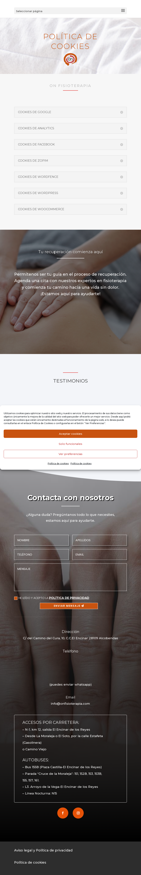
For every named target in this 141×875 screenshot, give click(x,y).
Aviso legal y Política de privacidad (43, 850)
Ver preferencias (70, 454)
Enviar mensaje (67, 606)
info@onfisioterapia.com (70, 703)
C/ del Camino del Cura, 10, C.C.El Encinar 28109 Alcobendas (70, 638)
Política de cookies (58, 463)
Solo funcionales (70, 444)
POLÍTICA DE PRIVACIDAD (69, 598)
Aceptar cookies (70, 433)
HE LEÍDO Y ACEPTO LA (51, 598)
